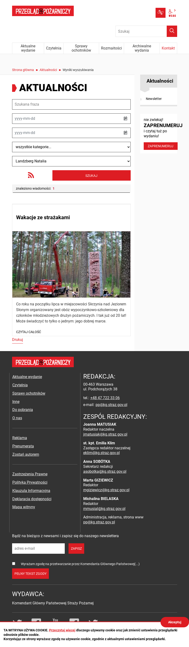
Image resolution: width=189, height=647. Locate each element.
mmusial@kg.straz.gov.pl (104, 508)
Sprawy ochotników (28, 393)
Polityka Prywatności (29, 482)
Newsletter (154, 99)
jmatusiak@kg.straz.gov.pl (105, 434)
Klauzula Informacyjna (31, 490)
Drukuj (17, 339)
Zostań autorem (25, 454)
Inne (15, 401)
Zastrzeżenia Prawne (29, 474)
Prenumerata (23, 446)
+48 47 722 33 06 (105, 398)
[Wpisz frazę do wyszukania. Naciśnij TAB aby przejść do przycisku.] (146, 31)
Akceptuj (174, 622)
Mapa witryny (23, 507)
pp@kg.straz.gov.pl (111, 404)
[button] (125, 118)
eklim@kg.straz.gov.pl (101, 453)
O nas (17, 418)
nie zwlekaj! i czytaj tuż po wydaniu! (160, 133)
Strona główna (23, 70)
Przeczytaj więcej (62, 630)
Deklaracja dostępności (31, 499)
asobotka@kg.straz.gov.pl (104, 471)
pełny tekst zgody (30, 574)
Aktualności (48, 70)
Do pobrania (22, 409)
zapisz (76, 548)
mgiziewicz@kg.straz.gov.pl (106, 490)
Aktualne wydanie (27, 377)
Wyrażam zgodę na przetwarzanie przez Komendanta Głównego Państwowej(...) (80, 564)
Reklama (19, 438)
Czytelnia (20, 385)
